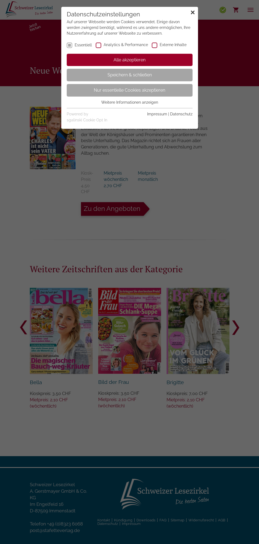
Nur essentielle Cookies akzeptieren (129, 90)
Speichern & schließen (129, 74)
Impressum (157, 114)
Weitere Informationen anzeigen (129, 102)
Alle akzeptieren (129, 59)
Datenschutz (181, 114)
